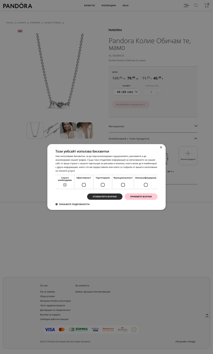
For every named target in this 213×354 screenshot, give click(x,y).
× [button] (161, 147)
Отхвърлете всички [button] (105, 196)
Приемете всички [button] (141, 196)
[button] (72, 204)
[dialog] (106, 177)
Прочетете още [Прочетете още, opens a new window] (84, 170)
